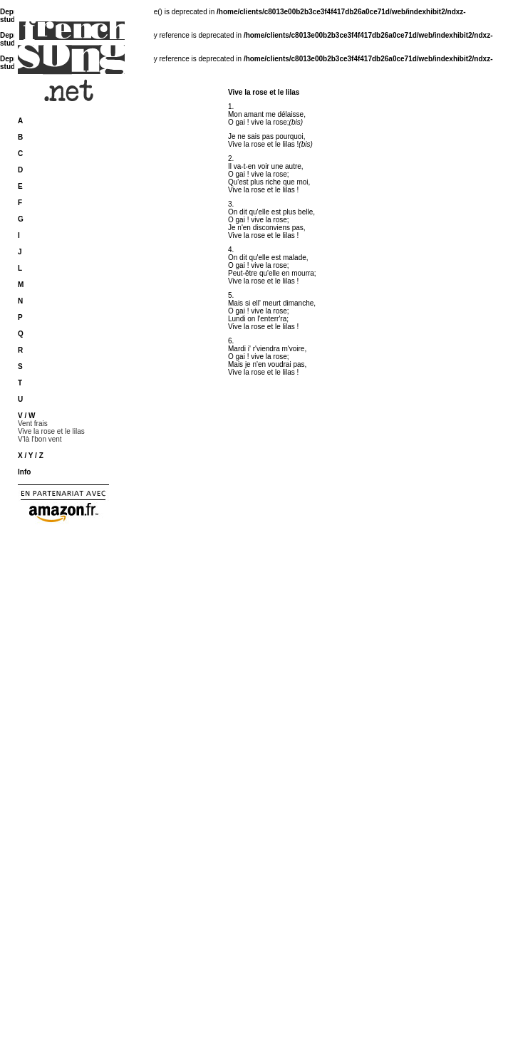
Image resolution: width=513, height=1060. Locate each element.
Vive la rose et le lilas (51, 431)
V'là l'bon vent (40, 439)
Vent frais (33, 423)
